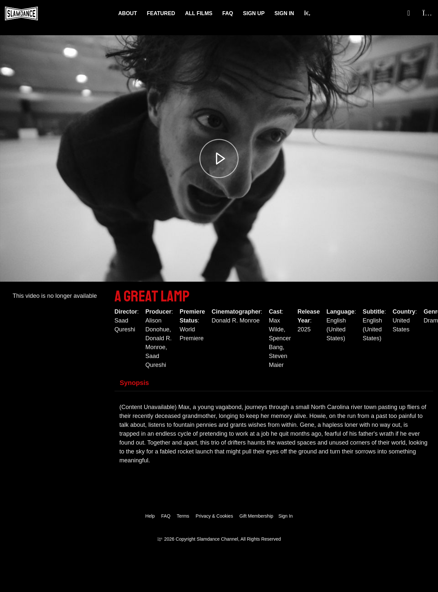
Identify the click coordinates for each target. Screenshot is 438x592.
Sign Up (254, 13)
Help (150, 516)
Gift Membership (256, 516)
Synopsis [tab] (134, 382)
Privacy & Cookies (214, 516)
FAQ (227, 13)
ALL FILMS (198, 13)
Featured (161, 13)
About (127, 13)
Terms (183, 516)
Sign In (284, 13)
